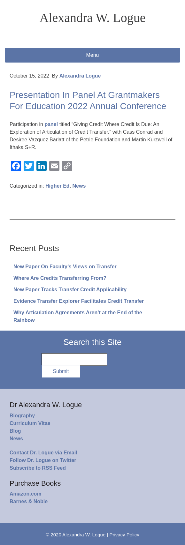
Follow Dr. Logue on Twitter (43, 460)
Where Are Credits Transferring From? (59, 278)
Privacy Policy (124, 534)
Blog (15, 431)
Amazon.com (26, 493)
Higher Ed (57, 186)
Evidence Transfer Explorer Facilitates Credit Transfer (78, 301)
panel (50, 124)
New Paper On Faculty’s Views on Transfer (65, 266)
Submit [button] (61, 371)
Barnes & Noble (29, 501)
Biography (22, 415)
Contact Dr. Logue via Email (43, 452)
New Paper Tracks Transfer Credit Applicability (70, 289)
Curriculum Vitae (30, 423)
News (79, 186)
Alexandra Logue (80, 75)
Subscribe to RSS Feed (38, 468)
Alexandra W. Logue (92, 18)
